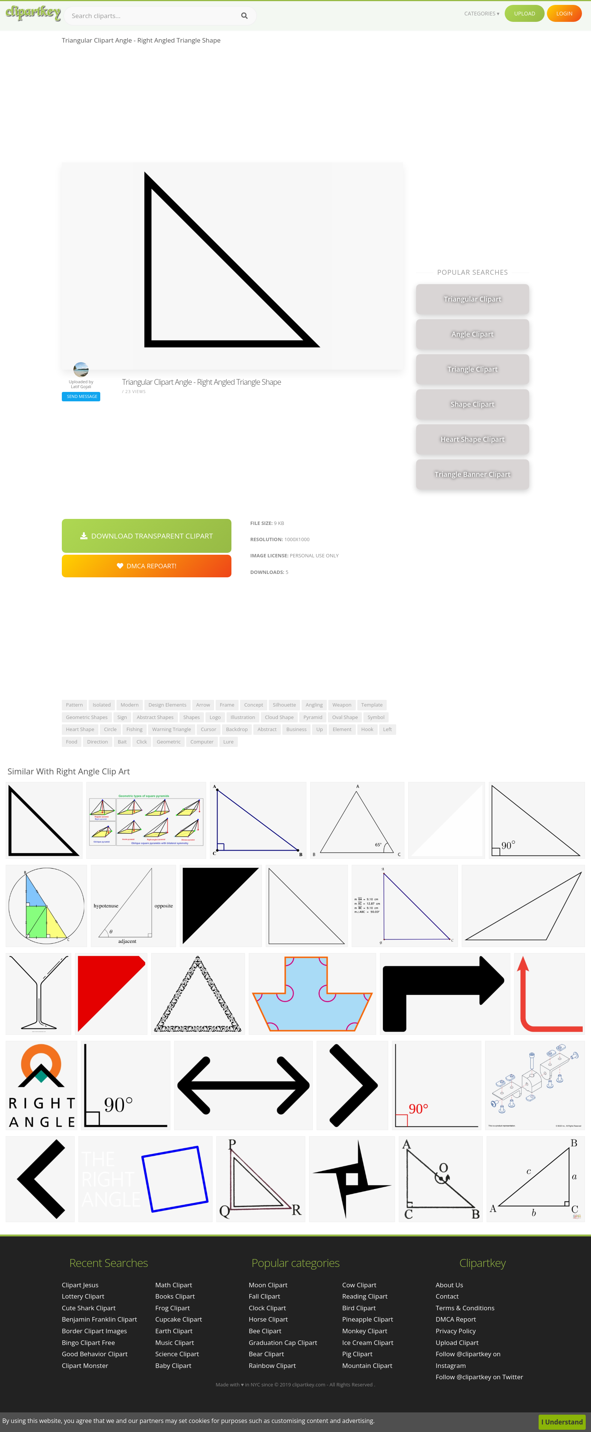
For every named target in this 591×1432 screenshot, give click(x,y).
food (71, 741)
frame (227, 704)
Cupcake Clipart (178, 1319)
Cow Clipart (359, 1285)
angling (314, 704)
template (372, 704)
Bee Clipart (265, 1330)
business (296, 729)
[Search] (244, 15)
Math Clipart (173, 1285)
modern (130, 704)
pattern (74, 704)
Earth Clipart (174, 1330)
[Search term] (160, 16)
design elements (168, 704)
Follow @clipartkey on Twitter (479, 1376)
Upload (524, 13)
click (141, 741)
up (319, 729)
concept (253, 704)
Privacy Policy (456, 1330)
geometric (169, 741)
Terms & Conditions (465, 1307)
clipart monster (85, 1365)
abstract (266, 729)
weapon (341, 704)
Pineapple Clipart (367, 1319)
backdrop (237, 729)
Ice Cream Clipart (367, 1342)
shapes (192, 717)
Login (564, 13)
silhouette (284, 704)
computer (201, 741)
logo (215, 717)
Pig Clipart (357, 1353)
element (342, 729)
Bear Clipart (266, 1353)
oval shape (345, 717)
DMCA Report (456, 1319)
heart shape (80, 729)
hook (367, 729)
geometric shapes (87, 717)
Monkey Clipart (364, 1330)
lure (229, 741)
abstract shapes (155, 717)
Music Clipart (174, 1342)
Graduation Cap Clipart (283, 1342)
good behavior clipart (95, 1353)
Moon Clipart (268, 1285)
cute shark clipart (89, 1307)
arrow (203, 704)
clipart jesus (80, 1285)
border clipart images (94, 1330)
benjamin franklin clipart (99, 1319)
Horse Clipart (268, 1319)
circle (110, 729)
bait (122, 741)
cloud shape (279, 717)
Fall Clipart (264, 1296)
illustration (243, 717)
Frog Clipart (172, 1307)
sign (122, 717)
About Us (449, 1285)
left (387, 729)
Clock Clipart (267, 1307)
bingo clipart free (88, 1342)
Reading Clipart (364, 1296)
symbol (375, 717)
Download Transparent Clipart (146, 536)
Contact (447, 1296)
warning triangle (171, 729)
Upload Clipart (457, 1342)
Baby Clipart (173, 1365)
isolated (102, 704)
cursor (208, 729)
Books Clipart (175, 1296)
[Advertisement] (232, 106)
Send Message (81, 396)
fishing (134, 729)
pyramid (312, 717)
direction (97, 741)
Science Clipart (177, 1353)
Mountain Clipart (367, 1365)
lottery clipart (83, 1296)
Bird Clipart (359, 1307)
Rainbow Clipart (272, 1365)
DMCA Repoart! (146, 565)
